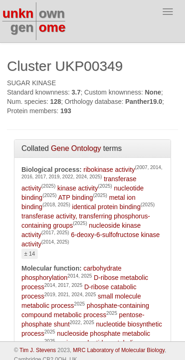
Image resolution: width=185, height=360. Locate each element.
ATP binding (75, 197)
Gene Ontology (76, 148)
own (52, 13)
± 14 (29, 254)
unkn (18, 13)
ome (52, 27)
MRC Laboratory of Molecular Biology (118, 350)
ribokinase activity (109, 169)
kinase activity (77, 188)
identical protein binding (106, 207)
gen (22, 27)
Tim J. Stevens (38, 350)
